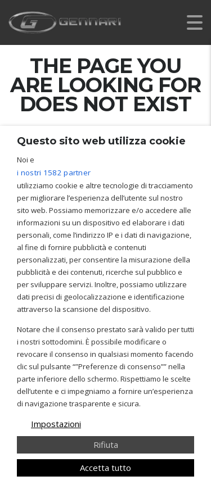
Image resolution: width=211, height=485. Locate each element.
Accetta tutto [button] (105, 467)
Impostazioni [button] (56, 423)
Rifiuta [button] (105, 444)
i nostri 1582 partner (54, 172)
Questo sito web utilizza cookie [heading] (101, 141)
